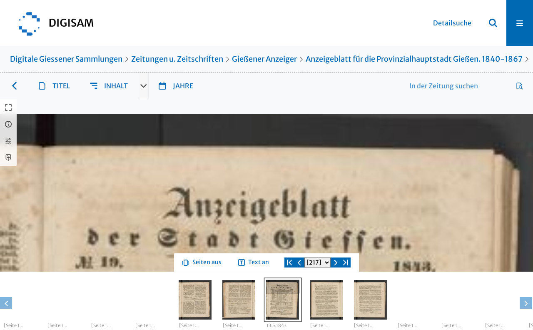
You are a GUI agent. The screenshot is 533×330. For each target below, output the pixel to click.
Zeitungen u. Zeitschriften (177, 59)
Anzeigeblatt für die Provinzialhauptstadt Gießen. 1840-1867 (414, 59)
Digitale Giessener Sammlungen (66, 59)
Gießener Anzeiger (264, 59)
